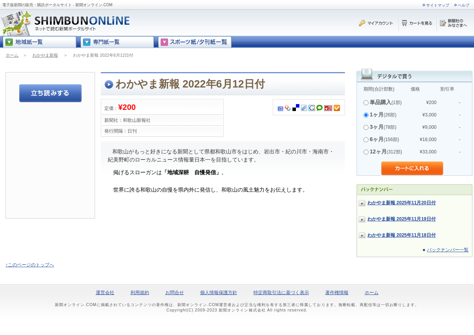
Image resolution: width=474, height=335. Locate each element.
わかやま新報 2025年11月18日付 (401, 235)
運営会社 (105, 292)
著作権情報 (336, 292)
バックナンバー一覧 (448, 250)
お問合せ (174, 292)
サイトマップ (437, 5)
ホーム (12, 55)
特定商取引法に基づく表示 (281, 292)
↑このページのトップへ (29, 265)
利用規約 (140, 292)
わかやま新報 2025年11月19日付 (401, 219)
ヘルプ (463, 5)
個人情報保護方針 (218, 292)
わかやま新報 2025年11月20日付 (401, 202)
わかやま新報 (45, 55)
